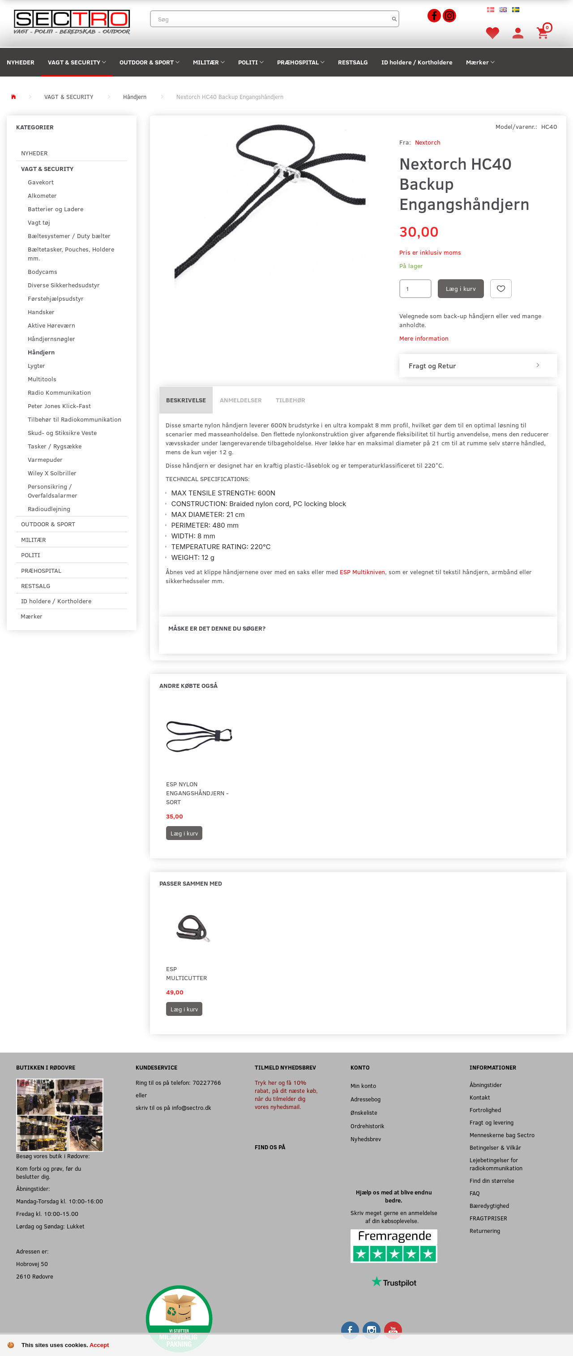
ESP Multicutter (186, 973)
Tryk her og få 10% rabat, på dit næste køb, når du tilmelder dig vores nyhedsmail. (286, 1094)
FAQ (475, 1193)
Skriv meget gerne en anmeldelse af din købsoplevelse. (394, 1216)
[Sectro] (72, 20)
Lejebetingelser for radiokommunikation (496, 1164)
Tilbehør (290, 400)
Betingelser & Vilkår (495, 1147)
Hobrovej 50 (32, 1263)
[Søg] (394, 18)
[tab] (478, 365)
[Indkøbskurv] (544, 32)
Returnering (485, 1230)
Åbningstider (486, 1084)
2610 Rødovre (34, 1276)
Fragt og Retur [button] (432, 365)
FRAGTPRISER (488, 1218)
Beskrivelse (186, 400)
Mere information (424, 338)
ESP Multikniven (362, 571)
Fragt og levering (491, 1122)
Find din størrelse (492, 1180)
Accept (99, 1345)
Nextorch (427, 142)
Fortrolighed (485, 1109)
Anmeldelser (241, 400)
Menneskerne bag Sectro (502, 1135)
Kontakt (480, 1097)
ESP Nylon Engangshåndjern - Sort (197, 793)
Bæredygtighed (489, 1205)
